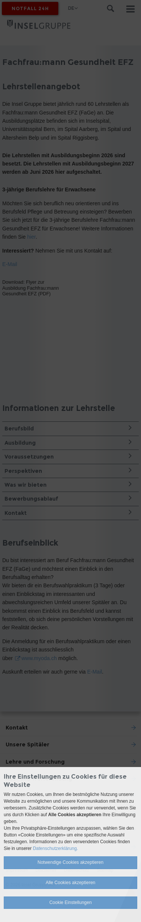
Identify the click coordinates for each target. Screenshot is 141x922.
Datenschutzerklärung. (55, 848)
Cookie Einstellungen (70, 902)
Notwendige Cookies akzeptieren (70, 862)
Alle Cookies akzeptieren (70, 882)
